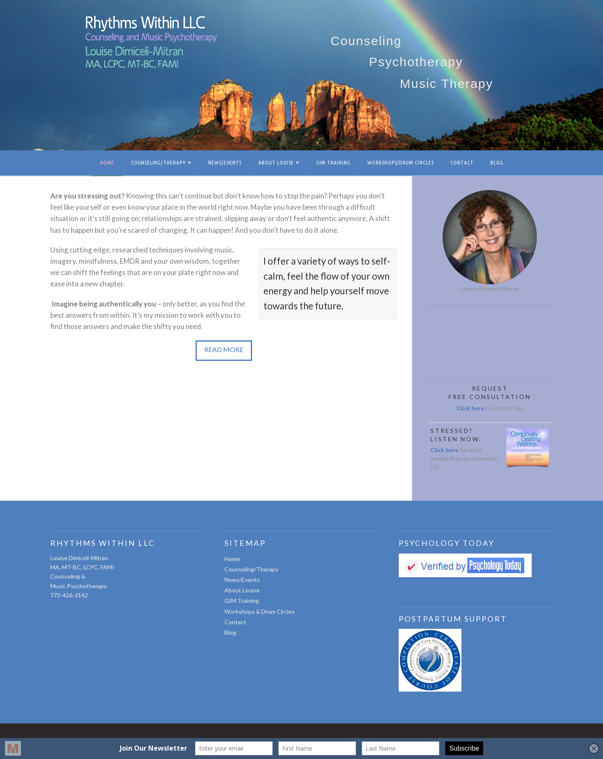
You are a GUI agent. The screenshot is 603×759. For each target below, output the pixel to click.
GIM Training (241, 600)
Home (232, 558)
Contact (235, 621)
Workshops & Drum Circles (259, 611)
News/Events (242, 579)
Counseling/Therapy (251, 569)
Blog (230, 632)
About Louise (242, 590)
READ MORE (223, 349)
